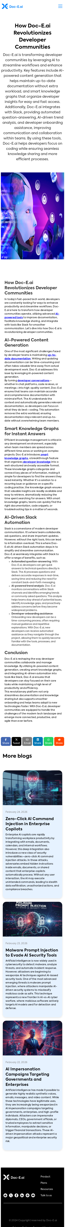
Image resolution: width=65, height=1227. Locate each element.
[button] (59, 6)
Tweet (16, 741)
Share (37, 741)
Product (45, 1177)
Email (27, 741)
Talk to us (46, 1195)
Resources (47, 1189)
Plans (44, 1183)
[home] (12, 6)
